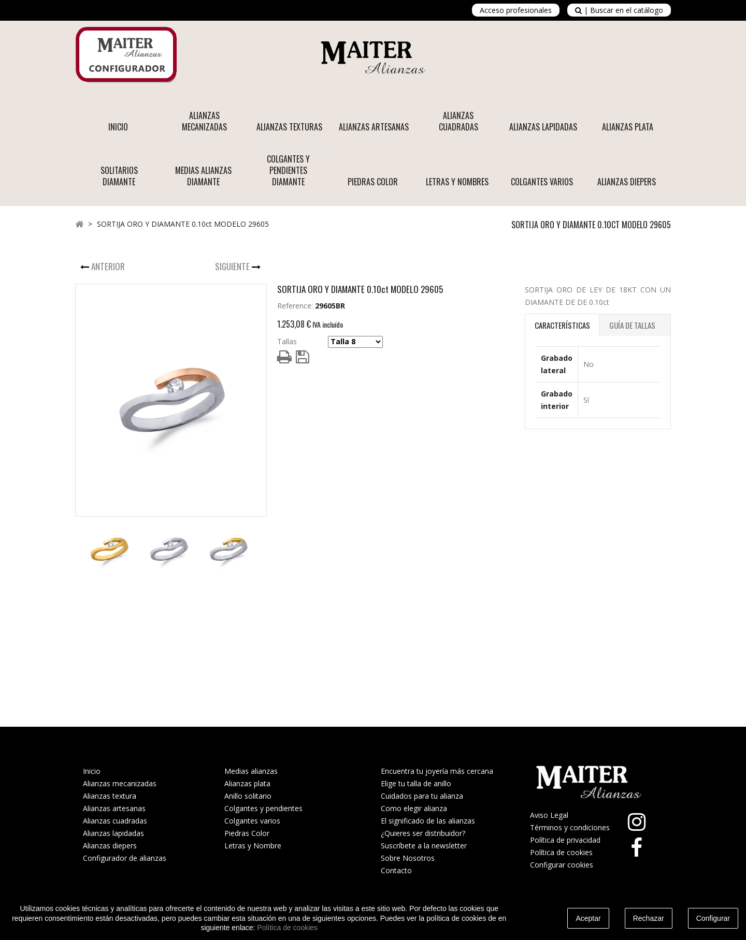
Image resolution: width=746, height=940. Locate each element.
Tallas (287, 341)
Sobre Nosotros (408, 858)
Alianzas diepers (110, 845)
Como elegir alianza (414, 808)
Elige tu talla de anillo (416, 783)
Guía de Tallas (632, 325)
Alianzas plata (247, 783)
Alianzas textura (109, 796)
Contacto (396, 870)
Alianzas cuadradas (115, 821)
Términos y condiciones (570, 827)
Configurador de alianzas (124, 858)
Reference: (295, 306)
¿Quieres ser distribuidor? (423, 833)
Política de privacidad (565, 840)
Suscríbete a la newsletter (424, 845)
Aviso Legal (549, 815)
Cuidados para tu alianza (422, 796)
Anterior (109, 266)
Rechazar (648, 918)
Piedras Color (246, 833)
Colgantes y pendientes (263, 808)
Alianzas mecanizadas (119, 783)
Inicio (118, 127)
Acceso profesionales (516, 10)
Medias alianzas (251, 771)
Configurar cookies (561, 865)
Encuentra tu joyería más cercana (437, 771)
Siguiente (233, 266)
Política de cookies (561, 852)
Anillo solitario (247, 796)
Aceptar (588, 918)
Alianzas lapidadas (113, 833)
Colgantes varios (252, 821)
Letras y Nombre (252, 845)
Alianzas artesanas (114, 808)
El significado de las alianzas (428, 821)
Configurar (713, 918)
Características (562, 325)
